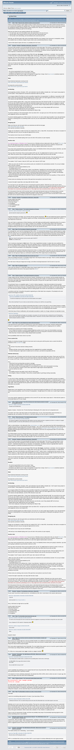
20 (27, 18)
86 (55, 19)
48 (63, 18)
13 (18, 18)
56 (16, 19)
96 (11, 20)
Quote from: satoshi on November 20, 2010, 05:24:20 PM (19, 629)
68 (32, 19)
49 (64, 18)
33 (44, 18)
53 (12, 19)
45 (59, 18)
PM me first (61, 143)
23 (31, 18)
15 (21, 18)
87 (56, 19)
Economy (14, 45)
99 (15, 20)
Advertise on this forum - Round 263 (29, 45)
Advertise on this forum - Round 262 (29, 439)
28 (37, 18)
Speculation (19, 654)
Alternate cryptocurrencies (17, 716)
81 (49, 19)
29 (39, 18)
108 (31, 20)
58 (19, 19)
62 (24, 19)
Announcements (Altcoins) (29, 716)
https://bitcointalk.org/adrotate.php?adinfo (18, 86)
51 (10, 19)
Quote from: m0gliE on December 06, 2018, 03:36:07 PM (19, 404)
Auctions (19, 45)
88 (58, 19)
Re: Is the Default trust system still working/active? (29, 322)
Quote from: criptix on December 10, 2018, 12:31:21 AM (19, 210)
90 (60, 19)
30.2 (18, 10)
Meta (16, 22)
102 (20, 20)
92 (63, 19)
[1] (38, 57)
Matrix (36, 268)
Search (12, 12)
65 (28, 19)
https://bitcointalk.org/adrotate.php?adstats (18, 82)
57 (17, 19)
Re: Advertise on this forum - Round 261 (30, 591)
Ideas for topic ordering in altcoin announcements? (29, 22)
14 (20, 18)
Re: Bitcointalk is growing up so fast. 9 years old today (29, 691)
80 (54, 742)
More (24, 12)
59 (20, 19)
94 (17, 743)
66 (30, 19)
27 (36, 18)
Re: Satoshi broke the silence (31, 417)
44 (58, 18)
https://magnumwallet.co (20, 599)
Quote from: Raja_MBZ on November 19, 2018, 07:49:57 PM (20, 733)
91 (62, 19)
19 (26, 18)
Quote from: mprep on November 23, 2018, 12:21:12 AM (19, 698)
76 (42, 19)
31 (41, 18)
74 (40, 19)
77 (44, 19)
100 (17, 20)
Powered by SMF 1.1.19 (29, 747)
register (19, 8)
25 (34, 18)
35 (46, 18)
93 (64, 19)
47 (62, 18)
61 (23, 19)
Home (6, 12)
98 (14, 20)
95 (10, 20)
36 (48, 18)
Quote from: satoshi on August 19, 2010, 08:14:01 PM (19, 625)
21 (28, 18)
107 (29, 20)
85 (54, 19)
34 (45, 18)
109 (33, 20)
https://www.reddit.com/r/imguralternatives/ (19, 259)
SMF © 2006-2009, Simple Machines (42, 747)
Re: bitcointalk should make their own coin (27, 616)
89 (59, 19)
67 (31, 19)
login (15, 8)
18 (25, 18)
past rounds (51, 74)
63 (26, 19)
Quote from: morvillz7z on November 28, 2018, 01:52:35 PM (20, 617)
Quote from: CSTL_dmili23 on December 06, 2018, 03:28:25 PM (21, 295)
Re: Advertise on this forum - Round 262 (30, 197)
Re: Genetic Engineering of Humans (31, 209)
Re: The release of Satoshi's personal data (27, 229)
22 (30, 18)
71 (36, 19)
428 (37, 20)
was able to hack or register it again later (51, 428)
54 (14, 19)
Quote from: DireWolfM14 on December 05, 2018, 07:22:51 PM (21, 296)
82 (50, 19)
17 (23, 18)
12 (17, 18)
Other (13, 22)
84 (53, 19)
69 (33, 19)
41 (54, 18)
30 (40, 18)
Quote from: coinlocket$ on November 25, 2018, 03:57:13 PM (20, 656)
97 (12, 20)
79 (46, 19)
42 (55, 18)
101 (19, 20)
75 (41, 19)
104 (24, 20)
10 (14, 18)
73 (44, 742)
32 (43, 18)
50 (13, 742)
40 (53, 18)
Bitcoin (13, 417)
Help (9, 12)
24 (32, 18)
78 (45, 19)
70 (35, 19)
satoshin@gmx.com (35, 425)
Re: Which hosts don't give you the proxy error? (28, 255)
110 (35, 20)
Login (16, 12)
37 (49, 18)
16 (22, 18)
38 (50, 18)
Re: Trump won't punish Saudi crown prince (33, 678)
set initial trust (19, 342)
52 (11, 19)
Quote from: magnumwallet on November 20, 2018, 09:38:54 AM (21, 595)
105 (26, 20)
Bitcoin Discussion (20, 417)
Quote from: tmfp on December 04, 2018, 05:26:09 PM (19, 418)
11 (16, 18)
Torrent (21, 10)
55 (15, 19)
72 (37, 19)
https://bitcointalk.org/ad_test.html (16, 126)
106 (27, 20)
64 (27, 19)
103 (22, 20)
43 (57, 18)
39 (54, 741)
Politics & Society (19, 209)
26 (35, 18)
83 (51, 19)
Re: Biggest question (22, 265)
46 (60, 18)
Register (20, 12)
